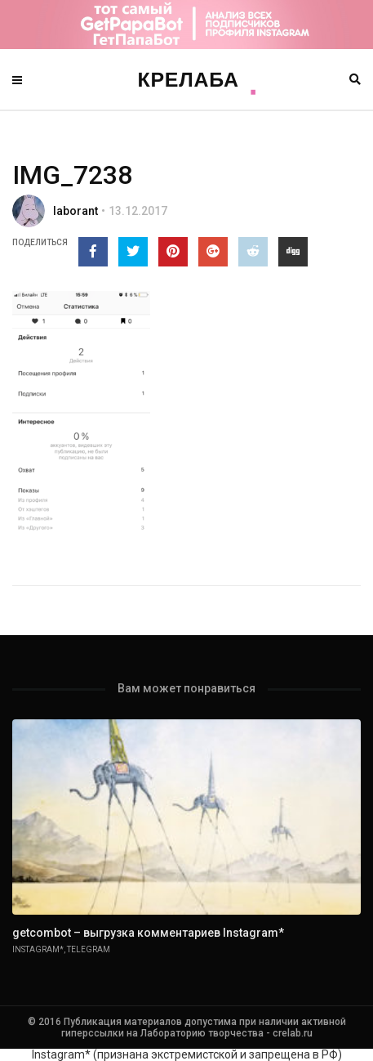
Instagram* (38, 949)
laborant (75, 210)
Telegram (88, 949)
